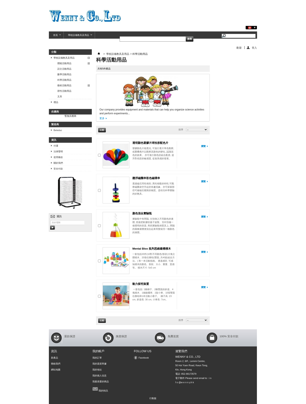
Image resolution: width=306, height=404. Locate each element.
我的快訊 (100, 389)
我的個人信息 (99, 375)
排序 (180, 129)
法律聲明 (58, 151)
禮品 (56, 102)
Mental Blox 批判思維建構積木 (151, 248)
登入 (254, 47)
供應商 (55, 111)
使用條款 (58, 157)
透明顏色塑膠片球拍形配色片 (150, 142)
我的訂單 (97, 357)
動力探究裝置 (140, 283)
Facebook (144, 357)
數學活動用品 (64, 74)
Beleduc (58, 130)
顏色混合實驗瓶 (142, 213)
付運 (56, 145)
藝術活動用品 (64, 85)
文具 (59, 96)
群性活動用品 (64, 91)
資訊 (53, 139)
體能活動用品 (64, 63)
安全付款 (58, 168)
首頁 (55, 36)
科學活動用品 (64, 80)
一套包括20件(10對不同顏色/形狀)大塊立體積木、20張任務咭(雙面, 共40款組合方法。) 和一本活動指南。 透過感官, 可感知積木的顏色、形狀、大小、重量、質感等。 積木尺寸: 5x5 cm (153, 261)
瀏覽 (203, 146)
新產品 (54, 357)
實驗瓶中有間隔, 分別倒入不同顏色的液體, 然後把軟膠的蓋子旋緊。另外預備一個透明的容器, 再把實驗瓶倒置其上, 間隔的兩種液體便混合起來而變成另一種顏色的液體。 (153, 226)
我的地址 (97, 369)
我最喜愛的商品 (100, 381)
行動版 (152, 398)
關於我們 (58, 163)
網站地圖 (55, 369)
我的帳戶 (98, 351)
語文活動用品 (64, 69)
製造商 (55, 124)
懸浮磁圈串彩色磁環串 (146, 178)
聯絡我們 (55, 363)
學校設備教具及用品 (78, 36)
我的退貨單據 (99, 363)
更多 (102, 118)
